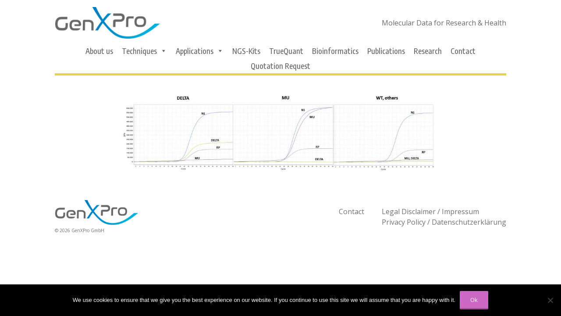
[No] (550, 300)
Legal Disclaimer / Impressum (430, 211)
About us (99, 51)
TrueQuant (286, 51)
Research (428, 51)
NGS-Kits (246, 51)
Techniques (144, 50)
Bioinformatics (335, 51)
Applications (200, 50)
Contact (463, 51)
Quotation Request (280, 66)
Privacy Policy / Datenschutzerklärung (444, 222)
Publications (386, 51)
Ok (474, 300)
